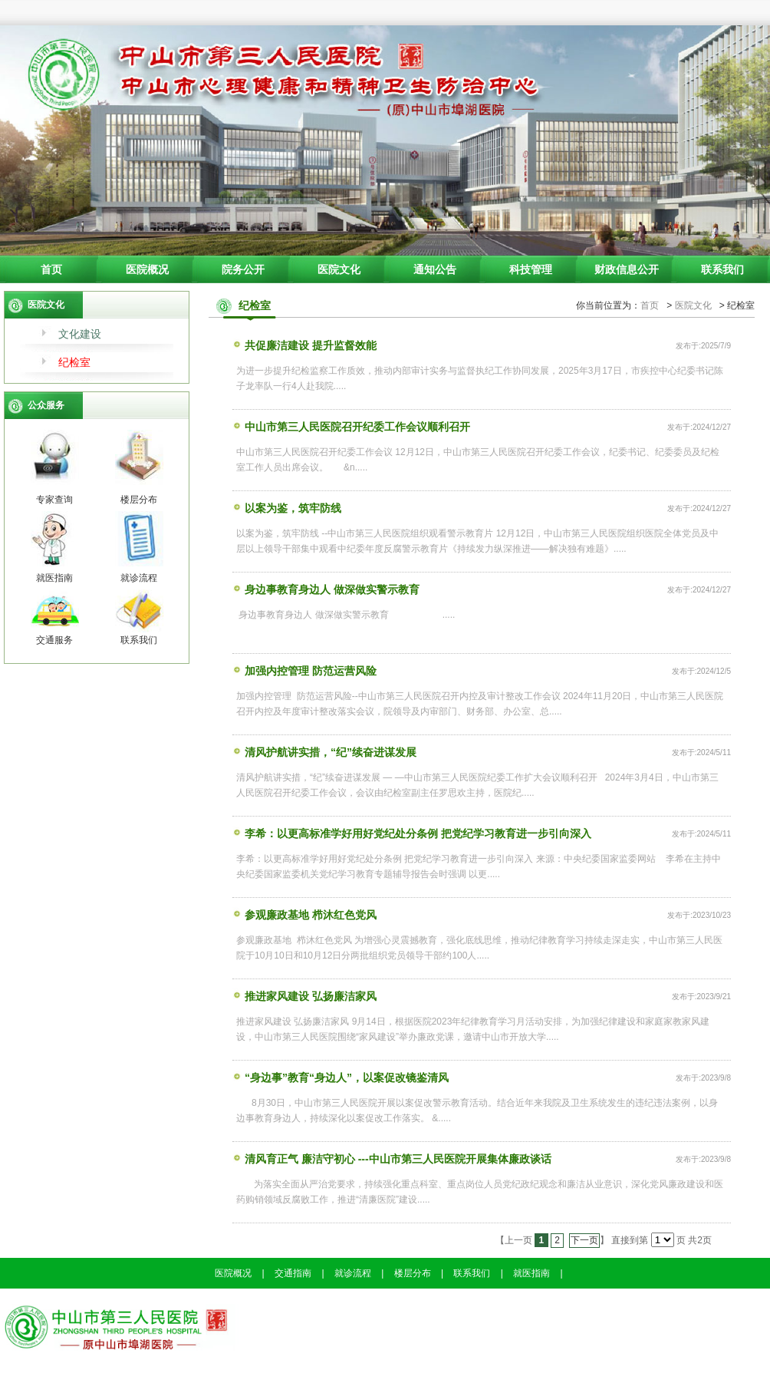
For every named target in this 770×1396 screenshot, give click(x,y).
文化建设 (79, 334)
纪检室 (74, 362)
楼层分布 (412, 1273)
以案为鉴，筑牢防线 (286, 507)
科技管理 (530, 269)
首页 (51, 269)
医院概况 (147, 269)
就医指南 (531, 1273)
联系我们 (722, 269)
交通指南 (293, 1273)
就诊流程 (352, 1273)
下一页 (584, 1240)
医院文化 (339, 269)
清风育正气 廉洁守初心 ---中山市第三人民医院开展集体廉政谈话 (391, 1158)
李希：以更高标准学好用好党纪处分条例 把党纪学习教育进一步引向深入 (411, 832)
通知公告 (434, 269)
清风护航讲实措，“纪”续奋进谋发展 (324, 751)
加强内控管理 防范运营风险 (304, 670)
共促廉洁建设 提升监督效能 (304, 344)
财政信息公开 (626, 269)
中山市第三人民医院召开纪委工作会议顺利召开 (351, 425)
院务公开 (243, 269)
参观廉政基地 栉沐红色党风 (304, 914)
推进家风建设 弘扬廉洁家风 (304, 995)
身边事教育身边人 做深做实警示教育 (326, 588)
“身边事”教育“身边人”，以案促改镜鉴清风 (340, 1076)
